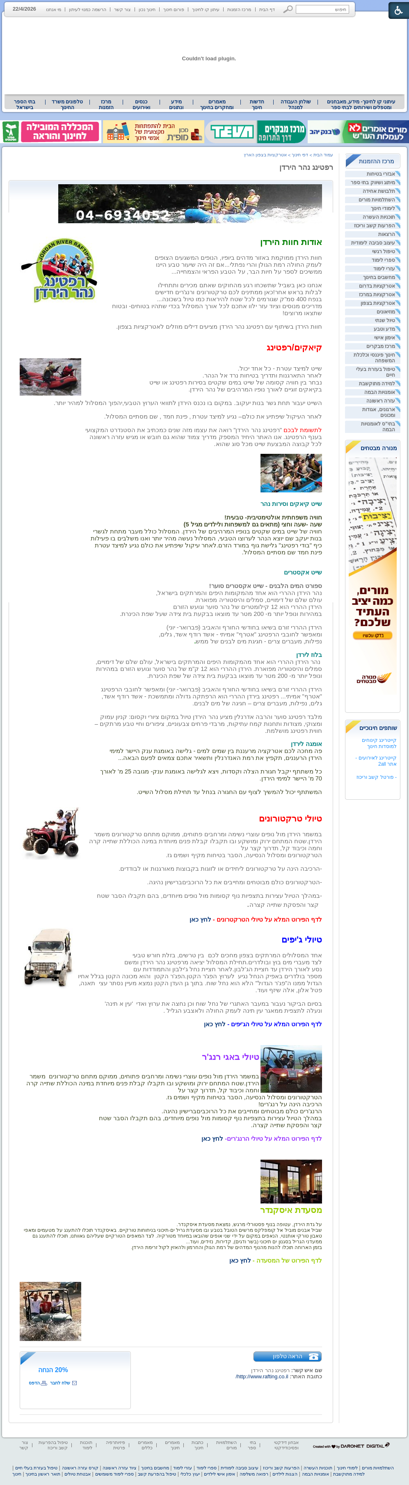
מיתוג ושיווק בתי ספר (373, 182)
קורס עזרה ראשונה (80, 1467)
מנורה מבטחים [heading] (379, 448)
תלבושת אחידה (379, 191)
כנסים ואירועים (141, 104)
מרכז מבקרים (380, 346)
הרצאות (386, 234)
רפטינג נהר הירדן (306, 167)
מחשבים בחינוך (379, 277)
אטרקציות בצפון (378, 303)
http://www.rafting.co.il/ (262, 1376)
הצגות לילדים (284, 1473)
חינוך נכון (147, 9)
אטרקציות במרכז (377, 294)
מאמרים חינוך (172, 1445)
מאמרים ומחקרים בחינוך (216, 104)
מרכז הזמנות (239, 9)
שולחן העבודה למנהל (296, 104)
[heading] (131, 1235)
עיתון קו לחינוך (205, 9)
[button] (288, 9)
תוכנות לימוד (86, 1445)
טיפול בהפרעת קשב (157, 1473)
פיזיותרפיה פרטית (115, 1445)
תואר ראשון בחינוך (42, 1473)
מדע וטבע (384, 329)
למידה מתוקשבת (377, 384)
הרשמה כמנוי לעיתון (87, 9)
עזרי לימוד (384, 269)
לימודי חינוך (383, 208)
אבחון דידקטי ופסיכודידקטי (286, 1445)
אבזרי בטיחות (381, 174)
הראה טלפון (288, 1356)
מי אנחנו (53, 9)
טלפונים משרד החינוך (67, 104)
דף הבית (267, 9)
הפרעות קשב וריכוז (374, 226)
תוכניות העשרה (379, 217)
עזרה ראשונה (380, 401)
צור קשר (122, 9)
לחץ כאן (200, 919)
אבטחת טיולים (77, 1473)
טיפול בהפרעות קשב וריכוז (53, 1445)
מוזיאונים (386, 312)
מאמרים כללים (145, 1445)
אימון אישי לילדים (219, 1473)
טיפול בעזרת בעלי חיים (36, 1467)
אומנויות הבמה (379, 392)
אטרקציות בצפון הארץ (265, 154)
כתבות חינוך (197, 1445)
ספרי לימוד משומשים (114, 1473)
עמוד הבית (323, 154)
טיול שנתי (385, 320)
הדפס (34, 1382)
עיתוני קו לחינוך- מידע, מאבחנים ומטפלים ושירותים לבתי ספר (361, 104)
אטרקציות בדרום (377, 286)
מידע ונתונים (176, 104)
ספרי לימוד (383, 260)
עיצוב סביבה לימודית (373, 243)
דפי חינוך (300, 154)
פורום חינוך (173, 9)
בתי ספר (252, 1445)
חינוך (16, 1473)
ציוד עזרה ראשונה (120, 1467)
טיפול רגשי (383, 251)
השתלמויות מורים (377, 200)
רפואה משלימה (254, 1473)
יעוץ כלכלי (190, 1473)
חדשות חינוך (257, 104)
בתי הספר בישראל (24, 104)
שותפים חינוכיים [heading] (378, 728)
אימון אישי (384, 338)
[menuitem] (361, 104)
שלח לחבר (60, 1382)
